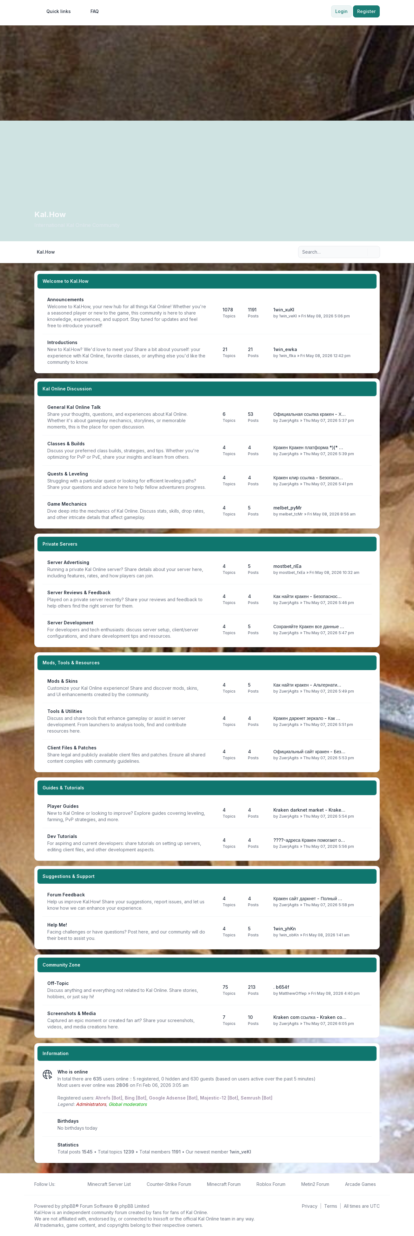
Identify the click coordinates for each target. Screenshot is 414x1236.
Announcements (65, 299)
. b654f (281, 987)
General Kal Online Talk (74, 407)
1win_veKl (288, 316)
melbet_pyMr (287, 507)
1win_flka (287, 355)
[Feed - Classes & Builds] (212, 450)
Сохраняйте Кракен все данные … (308, 626)
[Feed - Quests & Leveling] (212, 480)
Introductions (62, 342)
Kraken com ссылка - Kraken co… (309, 1017)
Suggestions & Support (69, 876)
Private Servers (60, 544)
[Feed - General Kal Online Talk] (212, 417)
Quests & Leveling (67, 473)
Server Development (70, 622)
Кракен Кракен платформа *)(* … (308, 447)
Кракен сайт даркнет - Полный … (307, 898)
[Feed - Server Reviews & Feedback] (212, 599)
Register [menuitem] (366, 11)
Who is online (72, 1071)
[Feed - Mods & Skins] (212, 687)
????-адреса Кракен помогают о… (309, 840)
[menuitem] (55, 11)
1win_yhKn (284, 928)
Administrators (91, 1104)
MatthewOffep (293, 993)
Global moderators (128, 1104)
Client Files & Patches (72, 747)
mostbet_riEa (287, 566)
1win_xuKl (283, 309)
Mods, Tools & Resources (71, 662)
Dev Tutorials (62, 836)
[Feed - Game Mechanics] (212, 510)
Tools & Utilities (64, 711)
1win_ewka (285, 349)
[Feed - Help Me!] (212, 931)
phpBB (69, 1206)
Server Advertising (68, 562)
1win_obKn (289, 935)
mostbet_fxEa (292, 572)
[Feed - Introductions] (212, 352)
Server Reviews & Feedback (78, 592)
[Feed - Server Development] (212, 629)
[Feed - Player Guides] (212, 812)
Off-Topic (58, 983)
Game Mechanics (67, 504)
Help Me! (57, 924)
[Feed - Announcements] (212, 312)
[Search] (362, 252)
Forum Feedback (66, 894)
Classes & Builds (66, 443)
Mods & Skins (62, 681)
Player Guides (63, 806)
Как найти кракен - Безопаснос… (307, 596)
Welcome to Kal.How (66, 281)
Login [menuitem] (341, 11)
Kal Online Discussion (67, 388)
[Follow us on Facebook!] (59, 1184)
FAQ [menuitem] (90, 11)
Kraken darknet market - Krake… (309, 810)
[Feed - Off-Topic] (212, 990)
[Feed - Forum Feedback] (212, 901)
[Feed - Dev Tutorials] (212, 843)
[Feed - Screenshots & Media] (212, 1020)
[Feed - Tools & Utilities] (212, 721)
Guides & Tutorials (63, 787)
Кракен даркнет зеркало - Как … (306, 718)
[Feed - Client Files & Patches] (212, 754)
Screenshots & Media (71, 1013)
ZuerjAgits (289, 420)
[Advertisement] (207, 73)
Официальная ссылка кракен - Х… (309, 414)
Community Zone (61, 964)
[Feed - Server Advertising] (212, 569)
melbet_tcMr (291, 514)
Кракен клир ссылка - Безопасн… (308, 477)
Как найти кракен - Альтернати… (307, 685)
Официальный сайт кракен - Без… (309, 751)
